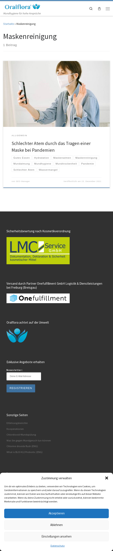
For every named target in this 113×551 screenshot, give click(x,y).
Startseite (8, 24)
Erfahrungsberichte (17, 423)
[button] (107, 478)
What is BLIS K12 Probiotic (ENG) (25, 452)
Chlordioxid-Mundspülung (21, 434)
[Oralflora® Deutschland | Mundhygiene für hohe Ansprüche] (22, 6)
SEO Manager (23, 181)
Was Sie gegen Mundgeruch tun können (29, 440)
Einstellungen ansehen (56, 536)
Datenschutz (58, 545)
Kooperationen (15, 428)
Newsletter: (24, 374)
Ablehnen (56, 525)
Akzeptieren (57, 513)
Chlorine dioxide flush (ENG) (22, 446)
